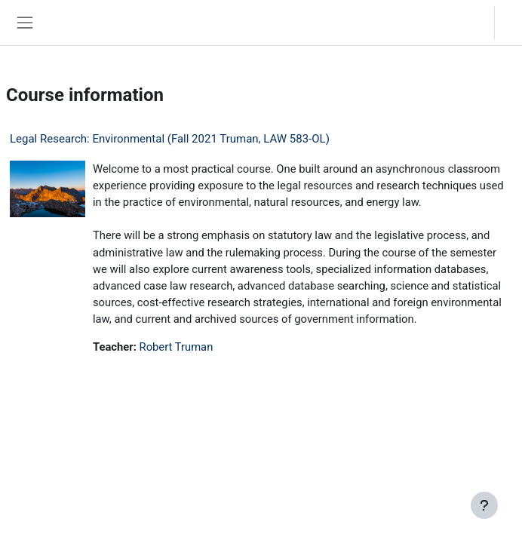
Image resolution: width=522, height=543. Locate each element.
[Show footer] (484, 505)
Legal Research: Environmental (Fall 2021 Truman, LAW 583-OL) (170, 139)
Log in (512, 22)
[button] (468, 22)
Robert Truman (176, 347)
